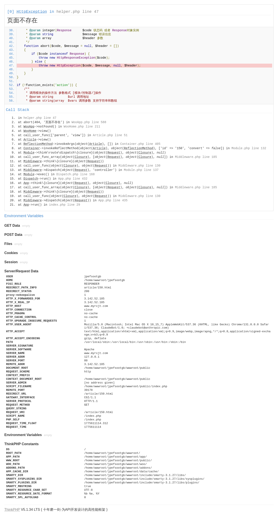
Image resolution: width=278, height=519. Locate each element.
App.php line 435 (112, 200)
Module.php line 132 (249, 148)
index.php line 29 (64, 205)
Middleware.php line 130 (139, 165)
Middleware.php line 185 (196, 157)
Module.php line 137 (141, 170)
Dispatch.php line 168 (75, 174)
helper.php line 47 (77, 12)
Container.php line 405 (140, 144)
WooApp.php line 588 (88, 122)
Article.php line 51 (110, 135)
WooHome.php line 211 (82, 126)
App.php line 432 (72, 178)
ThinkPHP (12, 509)
